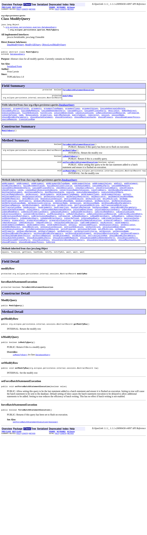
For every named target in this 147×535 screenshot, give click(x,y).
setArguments (122, 238)
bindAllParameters (11, 193)
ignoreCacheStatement (13, 222)
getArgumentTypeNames (67, 204)
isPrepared (133, 116)
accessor (6, 111)
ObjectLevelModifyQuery (54, 45)
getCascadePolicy (11, 206)
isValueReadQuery (90, 232)
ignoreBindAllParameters (123, 219)
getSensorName (60, 214)
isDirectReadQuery (104, 225)
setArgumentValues (56, 240)
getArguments (47, 204)
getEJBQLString (30, 209)
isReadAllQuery (80, 230)
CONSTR (25, 9)
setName (119, 245)
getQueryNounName (64, 212)
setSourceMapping (41, 253)
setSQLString (79, 253)
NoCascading (32, 118)
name (21, 118)
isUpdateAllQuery (29, 232)
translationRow (27, 124)
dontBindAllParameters (120, 199)
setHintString (93, 243)
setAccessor (106, 238)
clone (20, 199)
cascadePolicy (74, 113)
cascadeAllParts (100, 193)
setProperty (8, 248)
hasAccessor (29, 219)
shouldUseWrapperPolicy (127, 121)
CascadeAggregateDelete (112, 111)
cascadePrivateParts (43, 196)
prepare (6, 235)
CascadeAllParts (10, 113)
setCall (73, 240)
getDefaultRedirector (77, 206)
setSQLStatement (61, 253)
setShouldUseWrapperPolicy (16, 253)
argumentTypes (72, 111)
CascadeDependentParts (53, 113)
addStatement (131, 191)
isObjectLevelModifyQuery (15, 230)
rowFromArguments (89, 238)
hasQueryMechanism (80, 219)
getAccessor (32, 204)
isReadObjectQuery (99, 230)
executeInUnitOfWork (112, 201)
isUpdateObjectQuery (51, 232)
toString (50, 261)
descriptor (113, 113)
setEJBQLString (30, 243)
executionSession (11, 116)
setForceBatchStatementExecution (80, 169)
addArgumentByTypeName (58, 191)
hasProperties (61, 219)
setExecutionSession (51, 243)
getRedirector (102, 212)
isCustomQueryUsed (63, 116)
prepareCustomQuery (37, 235)
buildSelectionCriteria (59, 193)
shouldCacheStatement (41, 121)
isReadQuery (118, 230)
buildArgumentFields (34, 193)
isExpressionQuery (11, 227)
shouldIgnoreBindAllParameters (68, 259)
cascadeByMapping (121, 193)
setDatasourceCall (108, 240)
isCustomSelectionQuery (107, 222)
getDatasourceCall (31, 206)
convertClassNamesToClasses (74, 199)
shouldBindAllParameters (15, 121)
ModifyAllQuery (33, 45)
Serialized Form (14, 67)
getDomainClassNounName (120, 206)
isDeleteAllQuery (59, 225)
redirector (93, 118)
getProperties (9, 212)
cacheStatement (82, 193)
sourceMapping (9, 124)
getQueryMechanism (43, 212)
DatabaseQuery (17, 55)
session (105, 118)
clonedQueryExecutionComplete (41, 199)
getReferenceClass (121, 212)
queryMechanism (62, 118)
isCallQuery (33, 222)
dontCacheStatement (12, 201)
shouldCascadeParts (127, 256)
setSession (104, 248)
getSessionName (91, 214)
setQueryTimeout (46, 248)
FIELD (19, 9)
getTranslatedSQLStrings (114, 217)
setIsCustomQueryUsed (113, 243)
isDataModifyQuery (131, 222)
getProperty (25, 212)
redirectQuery (131, 235)
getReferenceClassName (14, 214)
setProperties (132, 245)
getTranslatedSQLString (86, 217)
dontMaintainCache (54, 201)
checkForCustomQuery (106, 196)
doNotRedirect (129, 113)
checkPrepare (126, 196)
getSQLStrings (64, 217)
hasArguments (45, 219)
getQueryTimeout (83, 212)
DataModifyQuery (15, 45)
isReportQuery (133, 230)
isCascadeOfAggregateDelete (56, 222)
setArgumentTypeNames (13, 240)
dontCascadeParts (33, 201)
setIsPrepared (68, 245)
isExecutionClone (84, 116)
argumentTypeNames (53, 111)
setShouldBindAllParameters (16, 251)
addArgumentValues (102, 191)
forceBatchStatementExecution (78, 91)
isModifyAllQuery (75, 227)
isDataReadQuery (10, 225)
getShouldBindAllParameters (116, 214)
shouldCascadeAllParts (39, 256)
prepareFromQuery (113, 235)
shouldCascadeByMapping (65, 256)
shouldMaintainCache (85, 121)
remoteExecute (9, 238)
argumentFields (21, 111)
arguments (36, 111)
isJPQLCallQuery (55, 227)
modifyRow (67, 98)
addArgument (8, 191)
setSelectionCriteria (85, 248)
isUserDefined (9, 118)
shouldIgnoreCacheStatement (101, 259)
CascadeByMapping (30, 113)
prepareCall (18, 235)
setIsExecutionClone (12, 245)
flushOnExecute (30, 116)
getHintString (93, 209)
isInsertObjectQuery (34, 227)
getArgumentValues (111, 204)
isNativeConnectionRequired (110, 116)
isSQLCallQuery (10, 232)
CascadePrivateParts (95, 113)
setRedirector (64, 248)
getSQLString (48, 217)
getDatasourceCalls (54, 206)
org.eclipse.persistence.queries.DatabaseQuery (31, 27)
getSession (75, 214)
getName (123, 209)
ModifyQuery (8, 135)
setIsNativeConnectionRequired (42, 245)
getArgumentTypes (90, 204)
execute (70, 201)
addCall (118, 191)
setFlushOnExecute (73, 243)
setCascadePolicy (88, 240)
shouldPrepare (105, 121)
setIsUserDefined (87, 245)
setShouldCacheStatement (78, 251)
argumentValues (90, 111)
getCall (127, 204)
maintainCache (131, 232)
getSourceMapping (11, 217)
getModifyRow (69, 156)
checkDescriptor (64, 196)
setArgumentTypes (36, 240)
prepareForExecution (60, 235)
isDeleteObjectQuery (81, 225)
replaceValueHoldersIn (66, 238)
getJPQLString (109, 209)
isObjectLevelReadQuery (43, 230)
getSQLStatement (30, 217)
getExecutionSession (51, 209)
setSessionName (121, 248)
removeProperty (44, 238)
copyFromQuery (98, 199)
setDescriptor (128, 240)
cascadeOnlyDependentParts (16, 196)
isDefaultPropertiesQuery (34, 225)
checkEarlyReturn (84, 196)
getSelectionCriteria (39, 214)
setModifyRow (69, 178)
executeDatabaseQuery (88, 201)
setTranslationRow (97, 253)
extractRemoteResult (12, 204)
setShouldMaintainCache (106, 251)
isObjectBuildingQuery (130, 227)
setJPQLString (105, 245)
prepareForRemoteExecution (87, 235)
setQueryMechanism (26, 248)
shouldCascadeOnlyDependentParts (97, 256)
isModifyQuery (69, 162)
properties (46, 118)
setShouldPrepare (130, 251)
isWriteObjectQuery (111, 232)
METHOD (32, 9)
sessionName (118, 118)
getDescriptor (98, 206)
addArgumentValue (81, 191)
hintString (46, 116)
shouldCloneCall (63, 121)
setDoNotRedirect (11, 243)
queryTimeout (79, 118)
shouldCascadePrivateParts (16, 259)
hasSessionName (100, 219)
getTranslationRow (11, 219)
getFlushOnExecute (73, 209)
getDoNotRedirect (11, 209)
